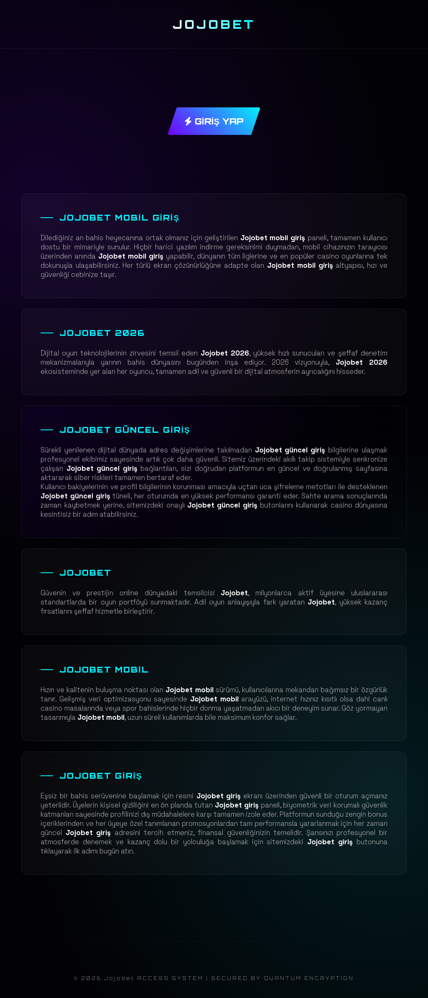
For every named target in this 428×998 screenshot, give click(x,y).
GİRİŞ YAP (214, 121)
